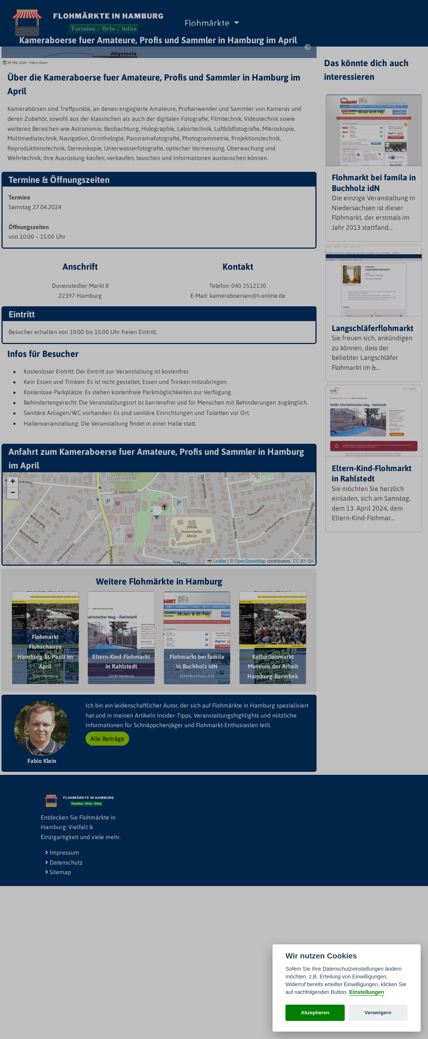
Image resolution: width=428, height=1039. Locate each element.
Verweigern (378, 1012)
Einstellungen (366, 992)
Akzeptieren (315, 1012)
